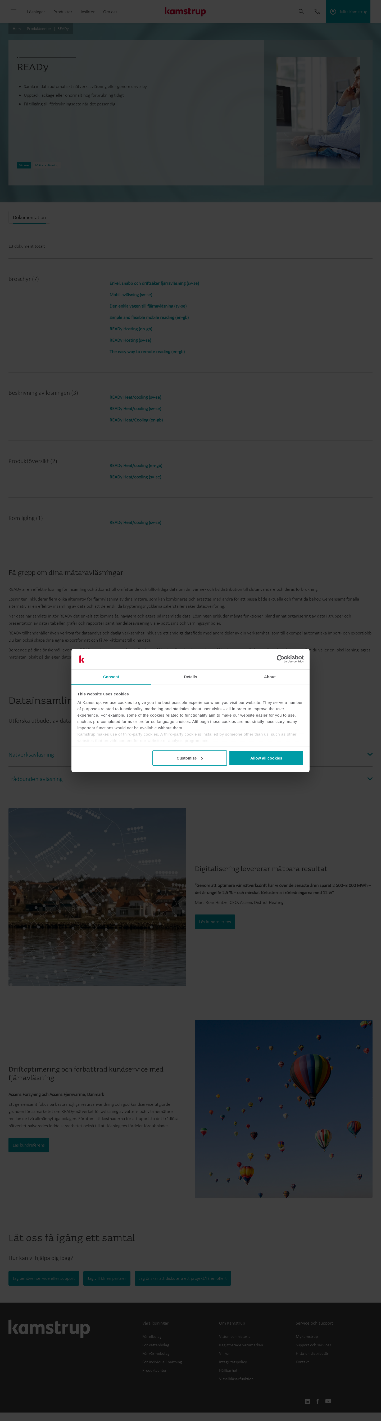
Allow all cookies (266, 758)
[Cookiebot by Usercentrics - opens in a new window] (280, 659)
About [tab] (270, 676)
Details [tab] (190, 676)
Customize (190, 758)
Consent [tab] (111, 676)
